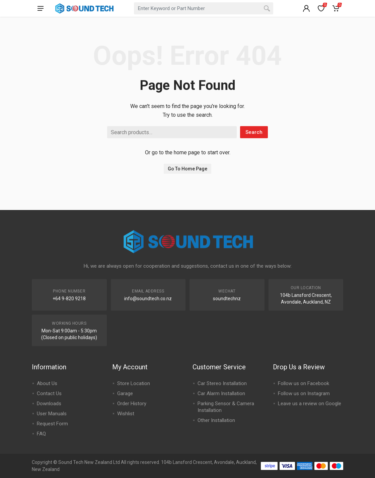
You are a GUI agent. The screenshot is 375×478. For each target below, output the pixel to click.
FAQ (41, 434)
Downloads (49, 404)
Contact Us (49, 393)
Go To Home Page (187, 168)
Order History (131, 404)
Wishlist (125, 414)
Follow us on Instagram (304, 393)
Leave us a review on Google (309, 404)
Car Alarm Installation (221, 393)
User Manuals (52, 414)
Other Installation (216, 420)
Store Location (133, 383)
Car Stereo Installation (222, 383)
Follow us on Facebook (303, 383)
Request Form (52, 424)
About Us (47, 383)
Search (253, 132)
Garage (125, 393)
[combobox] (203, 8)
